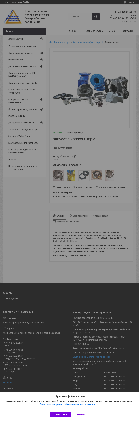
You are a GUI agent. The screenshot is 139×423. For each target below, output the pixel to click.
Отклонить (80, 414)
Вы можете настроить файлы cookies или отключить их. (68, 404)
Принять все (60, 414)
